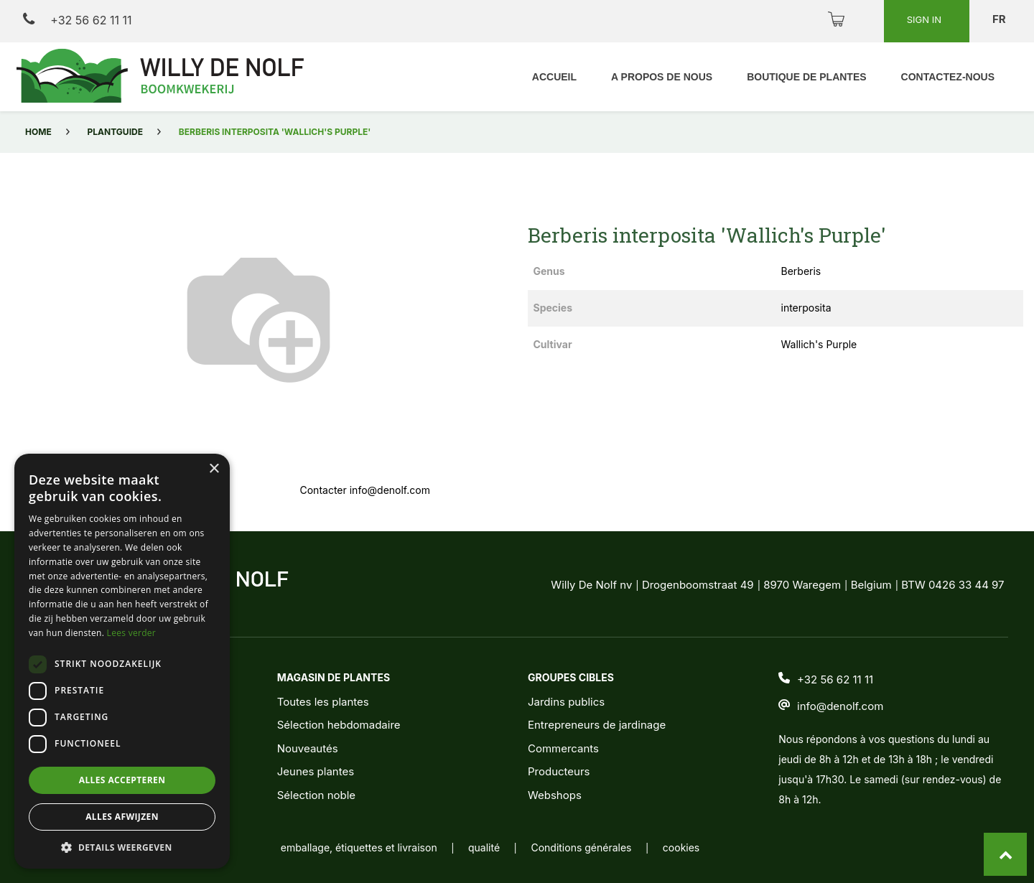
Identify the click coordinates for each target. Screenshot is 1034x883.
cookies (681, 847)
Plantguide (115, 131)
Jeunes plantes (315, 771)
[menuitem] (554, 77)
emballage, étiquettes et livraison (359, 847)
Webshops (555, 795)
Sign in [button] (925, 19)
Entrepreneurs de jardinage (597, 725)
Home (38, 131)
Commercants (563, 748)
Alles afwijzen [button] (122, 816)
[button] (122, 847)
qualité (484, 847)
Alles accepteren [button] (122, 780)
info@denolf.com (840, 706)
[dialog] (122, 661)
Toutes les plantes (323, 702)
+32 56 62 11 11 (77, 19)
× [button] (213, 469)
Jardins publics (566, 702)
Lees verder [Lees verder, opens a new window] (132, 633)
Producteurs (559, 771)
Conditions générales (581, 847)
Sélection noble (316, 795)
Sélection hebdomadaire (339, 725)
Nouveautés (307, 748)
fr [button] (1000, 19)
